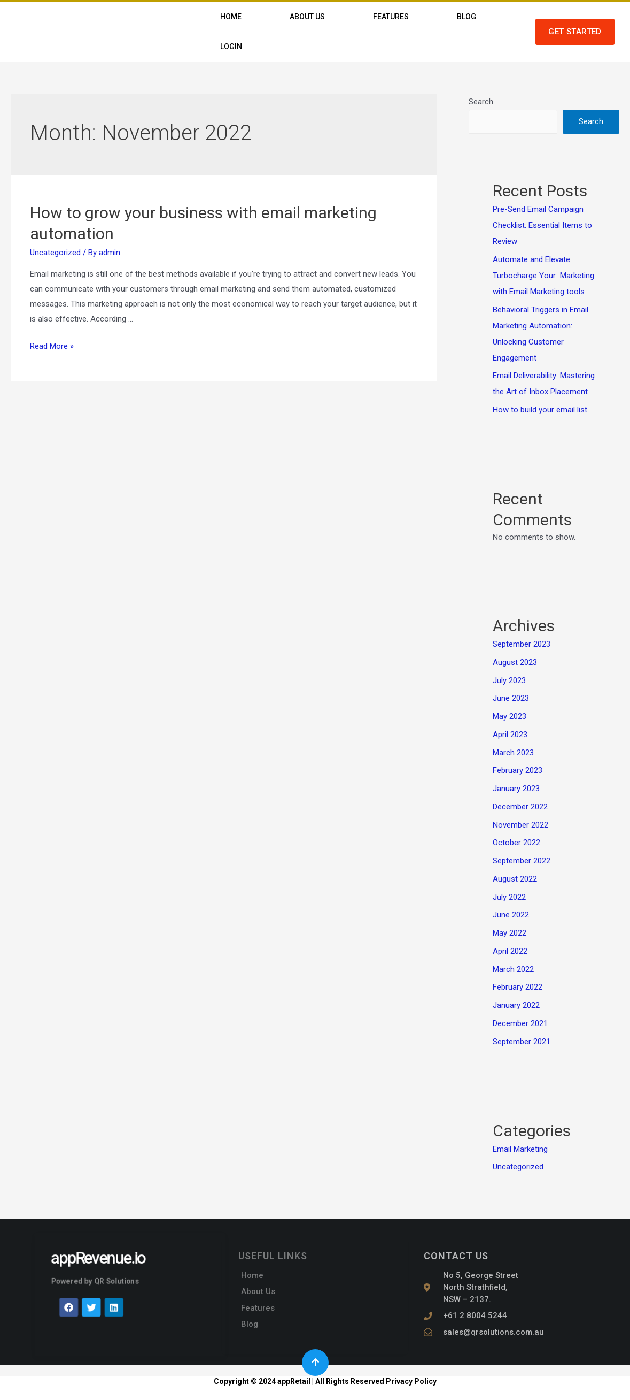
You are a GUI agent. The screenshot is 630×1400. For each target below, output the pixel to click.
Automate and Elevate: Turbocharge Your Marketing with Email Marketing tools (543, 275)
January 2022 (516, 1005)
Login (231, 46)
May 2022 (509, 933)
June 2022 (511, 915)
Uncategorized (55, 252)
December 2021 (520, 1023)
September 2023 (521, 644)
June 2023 (511, 698)
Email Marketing (520, 1149)
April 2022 (510, 951)
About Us (307, 16)
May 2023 (509, 716)
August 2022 (515, 879)
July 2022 (509, 897)
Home (231, 16)
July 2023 (509, 680)
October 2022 (516, 842)
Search (481, 101)
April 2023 (510, 734)
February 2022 (517, 987)
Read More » (52, 346)
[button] (574, 32)
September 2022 (521, 861)
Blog (466, 16)
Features (391, 16)
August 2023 (515, 662)
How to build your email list (540, 410)
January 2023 (516, 788)
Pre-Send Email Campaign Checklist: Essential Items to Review (542, 225)
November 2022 (520, 825)
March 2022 (513, 969)
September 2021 (521, 1041)
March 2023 (513, 753)
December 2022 (520, 807)
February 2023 (517, 770)
